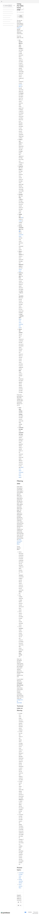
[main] (20, 456)
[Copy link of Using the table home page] (22, 10)
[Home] (1, 1)
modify (20, 221)
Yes (19, 902)
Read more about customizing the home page (21, 472)
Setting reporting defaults (21, 881)
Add (22, 217)
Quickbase (30, 912)
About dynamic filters (20, 886)
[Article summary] (20, 16)
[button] (7, 5)
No (19, 905)
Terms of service (35, 913)
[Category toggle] (17, 6)
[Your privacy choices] (25, 912)
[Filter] (14, 5)
